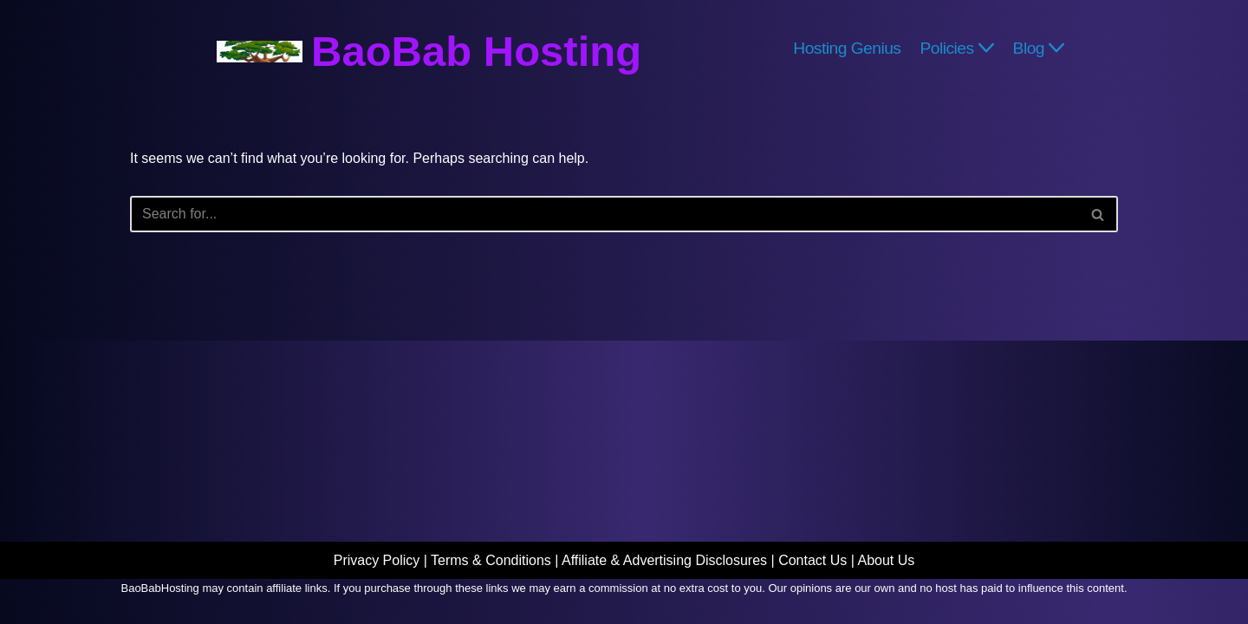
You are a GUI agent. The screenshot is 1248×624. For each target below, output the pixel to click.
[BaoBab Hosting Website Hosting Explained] (429, 52)
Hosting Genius (846, 47)
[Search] (604, 214)
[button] (986, 47)
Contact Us (812, 560)
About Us (885, 560)
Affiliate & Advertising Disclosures (664, 560)
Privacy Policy (377, 560)
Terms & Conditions (491, 560)
